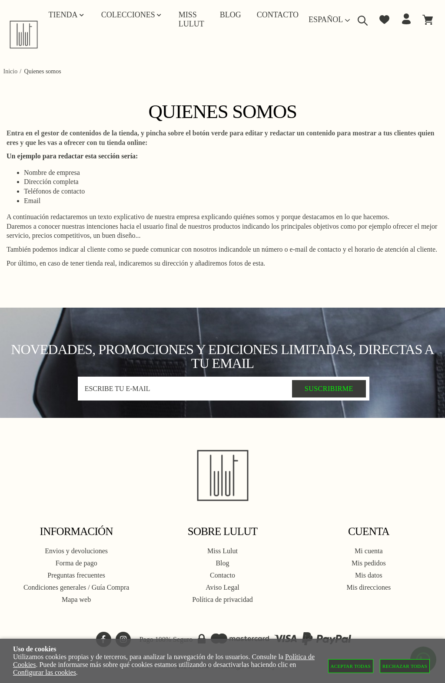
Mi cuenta (368, 551)
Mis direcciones (368, 587)
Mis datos (368, 575)
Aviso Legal (222, 587)
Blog (222, 563)
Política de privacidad (222, 599)
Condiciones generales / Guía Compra (76, 587)
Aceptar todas (351, 666)
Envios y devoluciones (76, 551)
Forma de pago (76, 563)
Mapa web (76, 599)
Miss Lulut (222, 551)
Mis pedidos (369, 563)
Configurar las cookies (44, 672)
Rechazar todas (404, 666)
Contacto (222, 575)
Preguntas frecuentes (76, 575)
